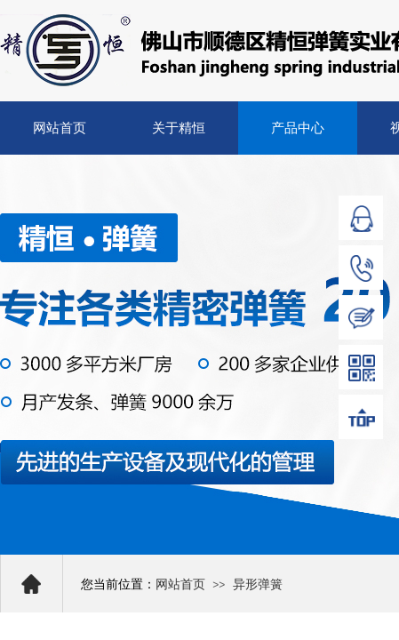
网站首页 (59, 128)
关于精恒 (178, 128)
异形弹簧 (258, 584)
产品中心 (297, 128)
